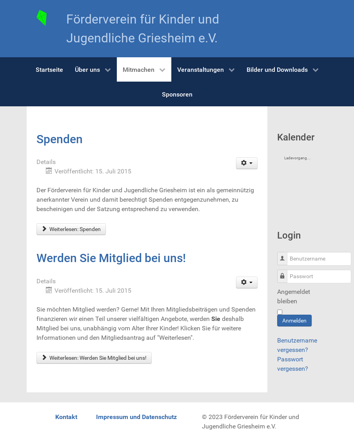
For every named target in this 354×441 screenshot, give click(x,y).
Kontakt (66, 417)
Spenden (59, 139)
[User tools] (247, 163)
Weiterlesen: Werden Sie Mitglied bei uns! (94, 358)
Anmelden (294, 320)
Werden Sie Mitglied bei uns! (111, 258)
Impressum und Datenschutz (136, 417)
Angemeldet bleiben (293, 296)
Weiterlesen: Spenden (71, 229)
